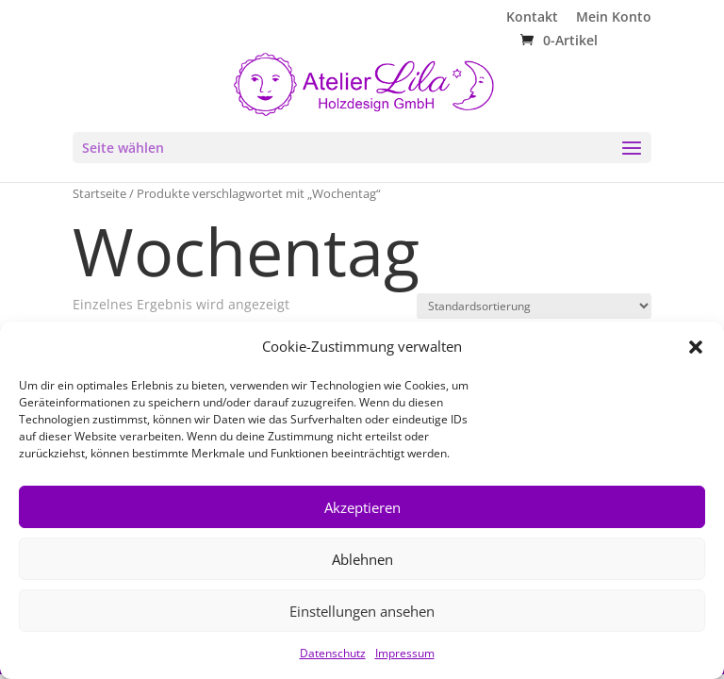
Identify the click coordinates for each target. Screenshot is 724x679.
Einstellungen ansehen (362, 611)
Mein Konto (613, 17)
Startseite (99, 193)
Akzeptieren (362, 507)
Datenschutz (333, 653)
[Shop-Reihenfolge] (534, 306)
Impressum (405, 653)
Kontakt (532, 17)
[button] (695, 347)
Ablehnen (362, 559)
